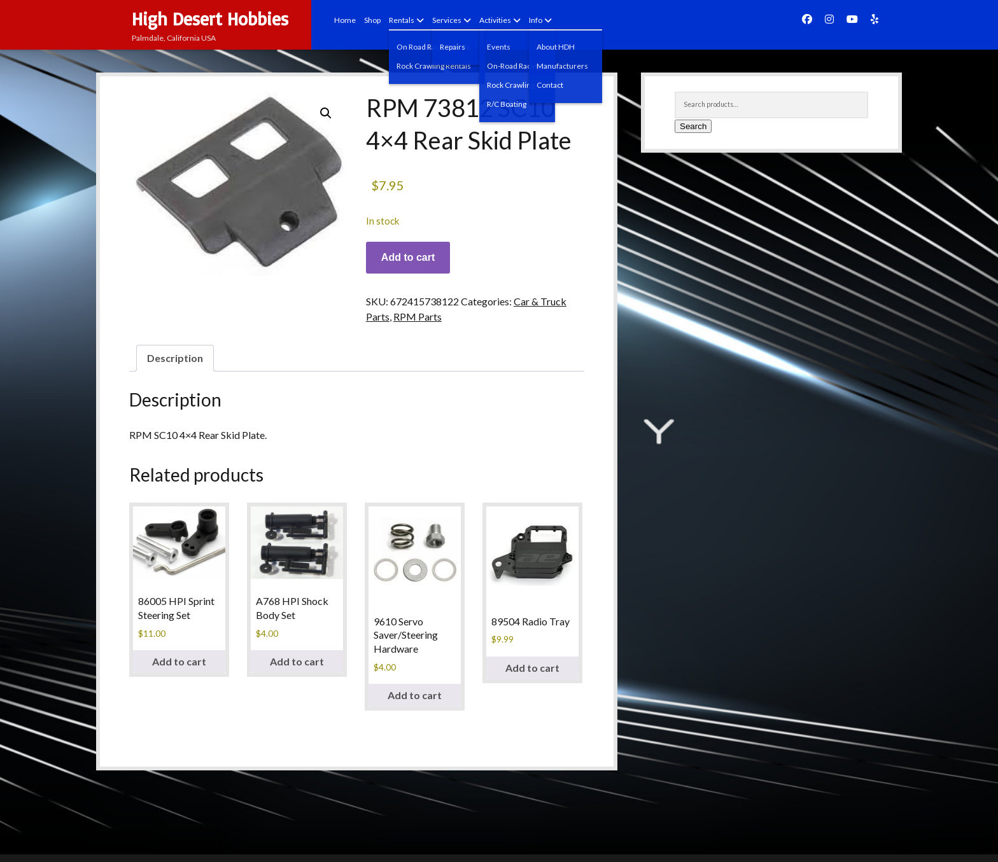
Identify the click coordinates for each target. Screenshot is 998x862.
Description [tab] (175, 358)
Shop (372, 20)
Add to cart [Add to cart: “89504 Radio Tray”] (532, 668)
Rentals (401, 20)
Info (535, 20)
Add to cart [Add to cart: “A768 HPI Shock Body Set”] (297, 661)
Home (345, 20)
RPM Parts (417, 316)
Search (693, 126)
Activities (495, 20)
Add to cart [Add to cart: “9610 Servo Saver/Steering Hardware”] (415, 695)
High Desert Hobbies (210, 19)
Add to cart (408, 257)
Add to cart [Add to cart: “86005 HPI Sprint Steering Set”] (179, 661)
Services (446, 20)
